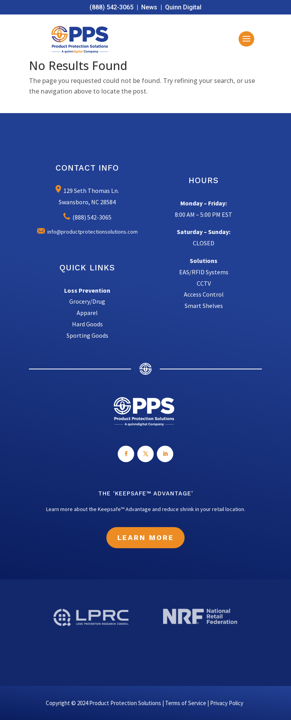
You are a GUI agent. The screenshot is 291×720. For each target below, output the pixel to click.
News (149, 7)
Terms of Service (185, 703)
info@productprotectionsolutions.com (87, 231)
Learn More (145, 537)
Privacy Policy (226, 703)
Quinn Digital (183, 7)
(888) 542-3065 (111, 7)
